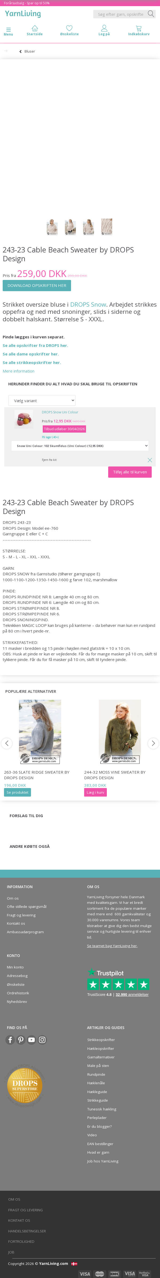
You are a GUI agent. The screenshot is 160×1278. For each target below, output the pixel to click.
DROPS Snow (88, 304)
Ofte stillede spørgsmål (26, 906)
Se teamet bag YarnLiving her (112, 945)
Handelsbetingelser (27, 1231)
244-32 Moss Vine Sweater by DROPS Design (115, 774)
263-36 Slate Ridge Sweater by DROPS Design (36, 774)
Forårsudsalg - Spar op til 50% (27, 3)
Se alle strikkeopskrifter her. (32, 362)
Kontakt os (16, 923)
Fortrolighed (21, 1241)
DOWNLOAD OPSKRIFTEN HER (36, 285)
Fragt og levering (21, 915)
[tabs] (139, 31)
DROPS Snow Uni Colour (60, 412)
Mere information (18, 371)
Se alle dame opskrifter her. (31, 354)
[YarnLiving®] (23, 13)
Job (11, 1252)
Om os (13, 898)
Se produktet (17, 792)
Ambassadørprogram (25, 931)
